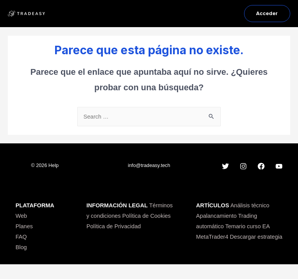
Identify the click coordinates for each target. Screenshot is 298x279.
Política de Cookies (146, 216)
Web (21, 216)
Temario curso (243, 226)
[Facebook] (261, 166)
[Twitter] (225, 166)
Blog (21, 247)
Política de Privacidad (114, 226)
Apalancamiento (216, 216)
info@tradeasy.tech (149, 165)
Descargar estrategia (256, 237)
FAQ (21, 237)
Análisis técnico (249, 205)
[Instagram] (243, 166)
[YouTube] (278, 166)
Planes (24, 226)
